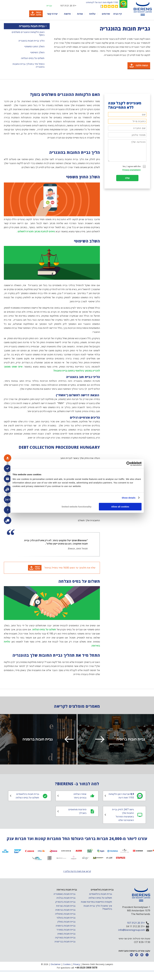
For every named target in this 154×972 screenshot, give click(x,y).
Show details (128, 497)
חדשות (67, 14)
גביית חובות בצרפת (65, 905)
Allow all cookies (120, 506)
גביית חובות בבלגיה (65, 897)
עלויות (92, 14)
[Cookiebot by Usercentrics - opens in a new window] (129, 463)
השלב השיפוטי (37, 52)
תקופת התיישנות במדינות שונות (96, 901)
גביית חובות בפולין (66, 921)
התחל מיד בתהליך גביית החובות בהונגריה (28, 65)
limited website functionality (76, 506)
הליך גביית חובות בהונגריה (31, 40)
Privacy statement (131, 169)
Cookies (67, 964)
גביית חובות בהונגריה (31, 26)
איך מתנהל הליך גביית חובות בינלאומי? (98, 907)
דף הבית (117, 14)
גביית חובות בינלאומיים (100, 894)
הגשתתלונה (37, 567)
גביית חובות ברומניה (65, 925)
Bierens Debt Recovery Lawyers (97, 964)
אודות (80, 14)
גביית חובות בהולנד (65, 917)
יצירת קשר (52, 14)
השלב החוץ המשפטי (34, 46)
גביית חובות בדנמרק (65, 901)
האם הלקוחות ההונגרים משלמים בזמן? (28, 33)
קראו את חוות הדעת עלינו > (77, 871)
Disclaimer (56, 964)
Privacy (76, 964)
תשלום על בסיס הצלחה (32, 58)
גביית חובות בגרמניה (65, 909)
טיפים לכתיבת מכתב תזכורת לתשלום (36, 231)
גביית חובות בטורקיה (65, 937)
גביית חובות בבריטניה (64, 941)
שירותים (106, 14)
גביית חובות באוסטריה (64, 894)
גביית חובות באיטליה (65, 913)
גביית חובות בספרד (65, 929)
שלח (127, 178)
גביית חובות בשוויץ (66, 933)
